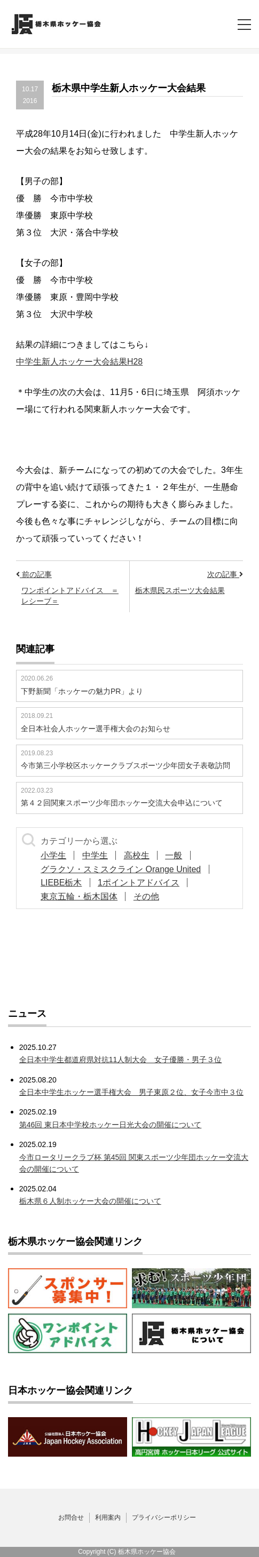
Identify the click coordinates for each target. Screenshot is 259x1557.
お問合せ (71, 1517)
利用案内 (108, 1517)
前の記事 (34, 574)
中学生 (96, 855)
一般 (176, 855)
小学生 (54, 855)
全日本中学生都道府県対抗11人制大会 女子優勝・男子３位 (120, 1059)
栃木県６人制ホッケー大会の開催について (90, 1201)
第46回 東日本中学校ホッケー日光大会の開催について (110, 1124)
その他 (147, 896)
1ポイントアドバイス (139, 882)
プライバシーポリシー (164, 1517)
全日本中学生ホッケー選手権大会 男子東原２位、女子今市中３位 (131, 1092)
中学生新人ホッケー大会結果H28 (79, 361)
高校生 (138, 855)
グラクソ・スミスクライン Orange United (121, 869)
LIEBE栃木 (61, 882)
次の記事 (225, 574)
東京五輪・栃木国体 (79, 896)
